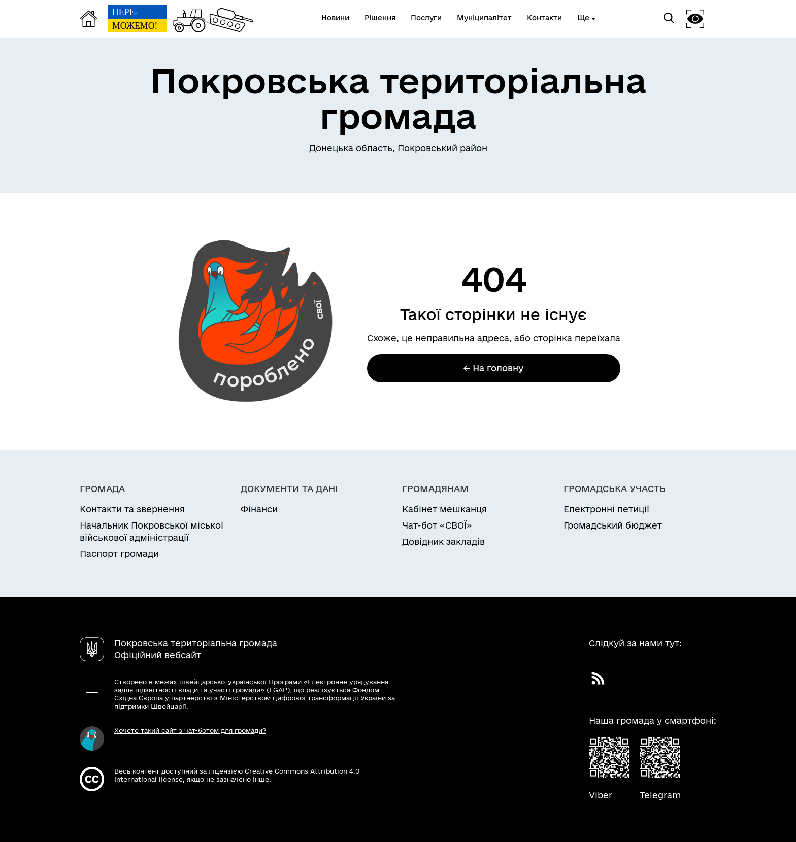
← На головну (493, 368)
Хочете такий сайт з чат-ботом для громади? (190, 730)
